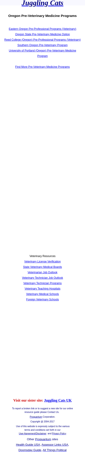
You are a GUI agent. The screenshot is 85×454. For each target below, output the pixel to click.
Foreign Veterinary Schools (42, 299)
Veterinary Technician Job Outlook (42, 277)
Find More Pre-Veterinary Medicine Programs (42, 66)
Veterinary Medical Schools (42, 294)
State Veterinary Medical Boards (42, 267)
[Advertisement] (42, 118)
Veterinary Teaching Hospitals (43, 288)
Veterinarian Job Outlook (42, 272)
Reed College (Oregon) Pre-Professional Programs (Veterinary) (42, 39)
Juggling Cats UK (58, 400)
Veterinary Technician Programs (42, 283)
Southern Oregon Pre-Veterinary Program (42, 45)
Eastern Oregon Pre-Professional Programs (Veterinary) (42, 28)
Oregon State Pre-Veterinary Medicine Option (42, 34)
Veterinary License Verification (42, 261)
